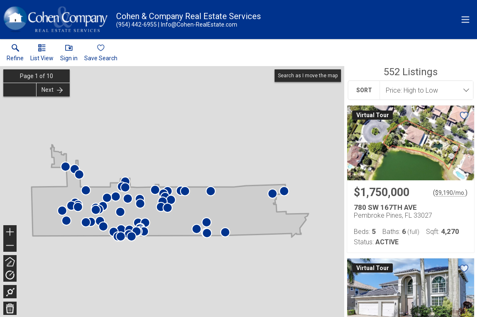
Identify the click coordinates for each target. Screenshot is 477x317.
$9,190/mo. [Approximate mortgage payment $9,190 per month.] (450, 192)
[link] (15, 54)
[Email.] (197, 24)
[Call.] (136, 24)
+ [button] (10, 232)
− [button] (10, 245)
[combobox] (424, 90)
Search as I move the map (308, 76)
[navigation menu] (465, 19)
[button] (42, 54)
